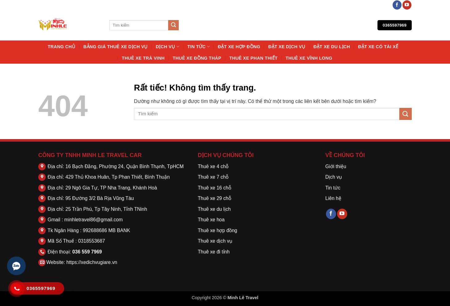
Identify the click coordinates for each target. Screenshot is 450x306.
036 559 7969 (87, 251)
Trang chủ (61, 46)
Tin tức (198, 46)
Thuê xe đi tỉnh (214, 251)
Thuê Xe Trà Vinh (143, 58)
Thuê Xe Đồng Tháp (197, 58)
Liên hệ (333, 198)
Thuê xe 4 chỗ (213, 166)
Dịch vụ (167, 46)
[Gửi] (173, 25)
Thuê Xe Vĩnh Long (308, 58)
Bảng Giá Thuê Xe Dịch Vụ (115, 46)
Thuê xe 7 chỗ (213, 177)
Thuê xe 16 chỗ (214, 187)
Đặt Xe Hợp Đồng (239, 46)
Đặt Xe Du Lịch (331, 46)
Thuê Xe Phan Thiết (253, 58)
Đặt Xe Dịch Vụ (286, 46)
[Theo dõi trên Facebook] (397, 5)
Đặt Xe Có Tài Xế (378, 46)
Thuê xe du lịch (214, 209)
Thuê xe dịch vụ (215, 241)
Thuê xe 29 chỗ (214, 198)
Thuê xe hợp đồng (217, 230)
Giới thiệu (335, 166)
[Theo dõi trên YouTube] (406, 5)
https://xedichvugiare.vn (91, 262)
